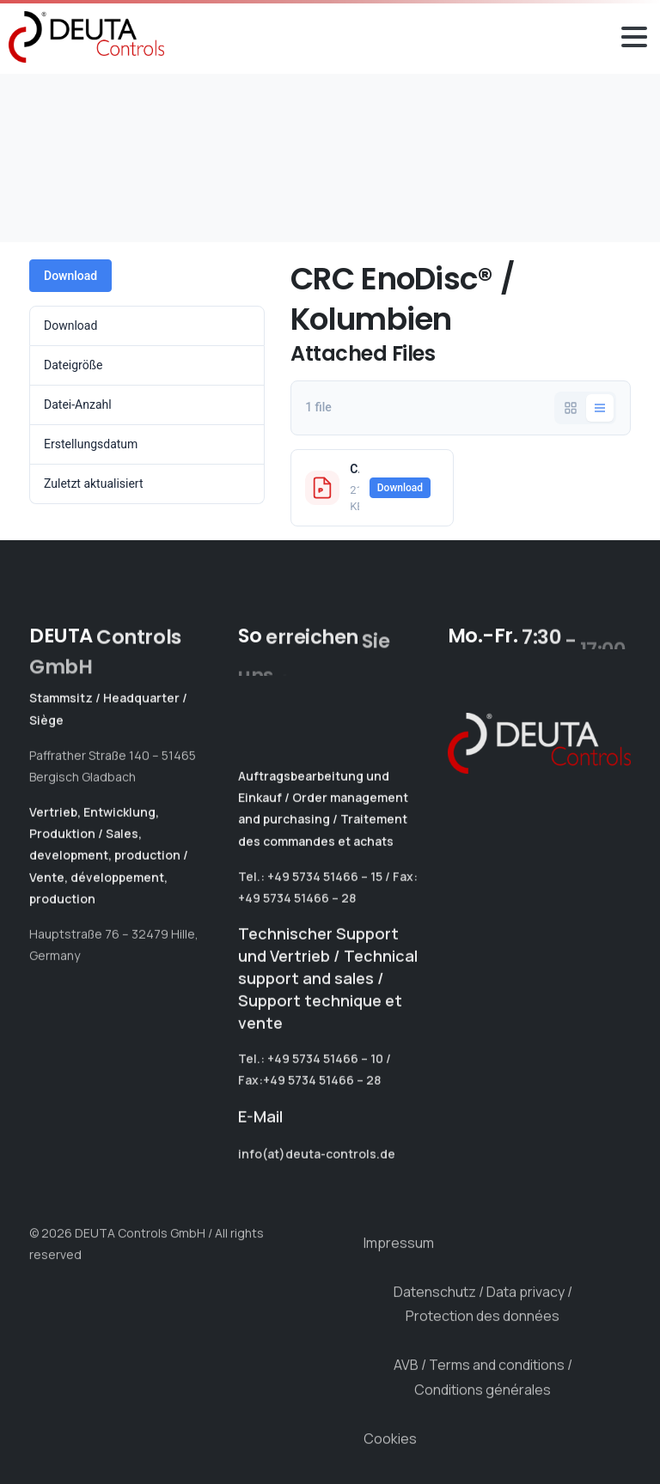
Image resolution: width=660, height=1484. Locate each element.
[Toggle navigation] (634, 37)
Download (70, 276)
